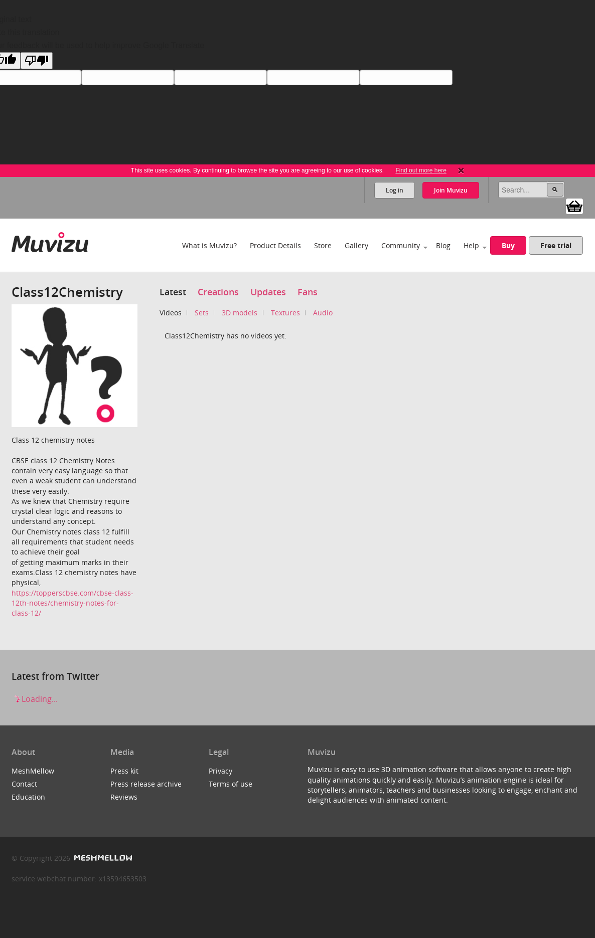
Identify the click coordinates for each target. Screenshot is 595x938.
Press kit (124, 771)
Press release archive (146, 784)
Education (28, 797)
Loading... (35, 698)
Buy (508, 245)
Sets (202, 312)
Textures (285, 312)
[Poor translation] (37, 60)
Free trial (555, 245)
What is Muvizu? (209, 245)
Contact (24, 784)
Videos (171, 312)
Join (451, 190)
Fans (308, 292)
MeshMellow (33, 771)
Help (471, 245)
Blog (443, 245)
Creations (218, 292)
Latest (173, 292)
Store (323, 245)
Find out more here (420, 170)
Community (400, 245)
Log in (394, 190)
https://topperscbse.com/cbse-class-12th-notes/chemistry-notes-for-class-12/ (72, 603)
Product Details (275, 245)
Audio (323, 312)
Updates (268, 292)
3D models (239, 312)
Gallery (356, 245)
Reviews (123, 797)
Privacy (220, 771)
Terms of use (230, 784)
